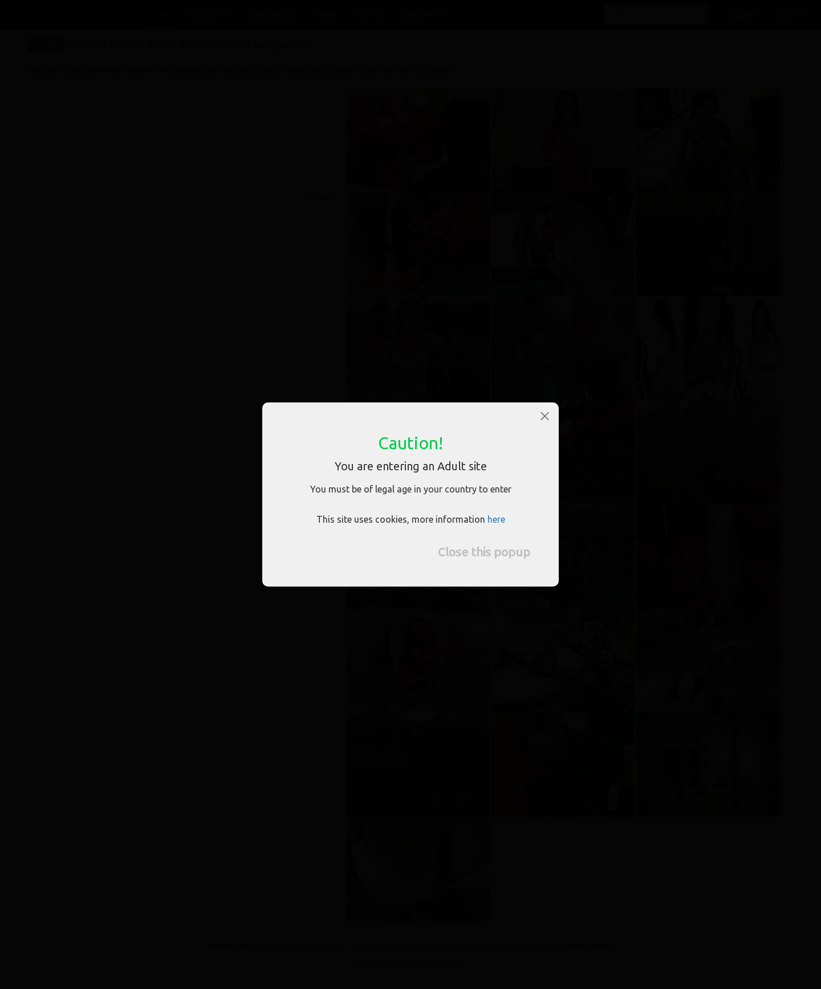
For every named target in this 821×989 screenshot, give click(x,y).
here (496, 519)
